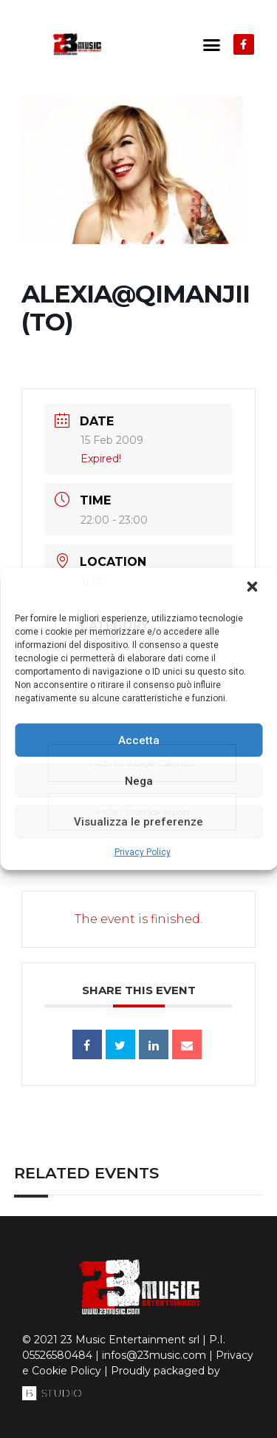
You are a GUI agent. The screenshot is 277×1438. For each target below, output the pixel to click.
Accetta (139, 740)
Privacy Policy (142, 852)
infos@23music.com (154, 1355)
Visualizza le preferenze (138, 821)
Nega (139, 781)
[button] (253, 588)
